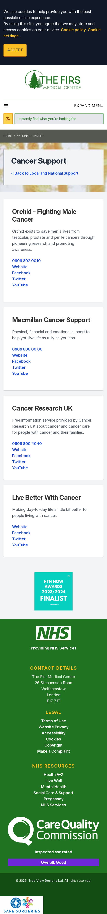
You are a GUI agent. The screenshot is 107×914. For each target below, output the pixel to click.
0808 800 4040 (27, 443)
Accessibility (53, 733)
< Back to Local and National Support (44, 173)
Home (7, 136)
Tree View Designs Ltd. (46, 880)
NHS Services (53, 805)
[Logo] (53, 81)
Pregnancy (53, 799)
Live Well (53, 780)
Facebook (21, 273)
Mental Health (53, 786)
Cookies (53, 739)
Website (20, 267)
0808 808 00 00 (27, 349)
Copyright (53, 745)
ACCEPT (15, 50)
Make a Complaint (53, 751)
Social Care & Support (53, 793)
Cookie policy (73, 30)
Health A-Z (53, 774)
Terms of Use (53, 721)
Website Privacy (53, 727)
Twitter (19, 279)
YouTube (20, 285)
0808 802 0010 (26, 260)
